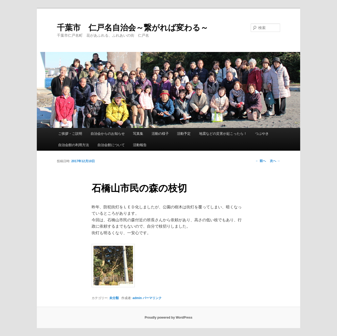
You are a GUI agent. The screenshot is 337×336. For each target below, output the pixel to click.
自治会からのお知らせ (108, 134)
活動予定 (184, 134)
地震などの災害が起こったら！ (223, 134)
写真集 (138, 134)
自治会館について (111, 145)
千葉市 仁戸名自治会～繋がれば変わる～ (132, 27)
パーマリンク (152, 298)
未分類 (114, 298)
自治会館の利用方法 (73, 145)
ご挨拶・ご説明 (70, 134)
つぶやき (262, 134)
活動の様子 (160, 134)
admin (137, 298)
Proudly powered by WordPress (168, 317)
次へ (275, 161)
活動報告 (140, 145)
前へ (260, 161)
